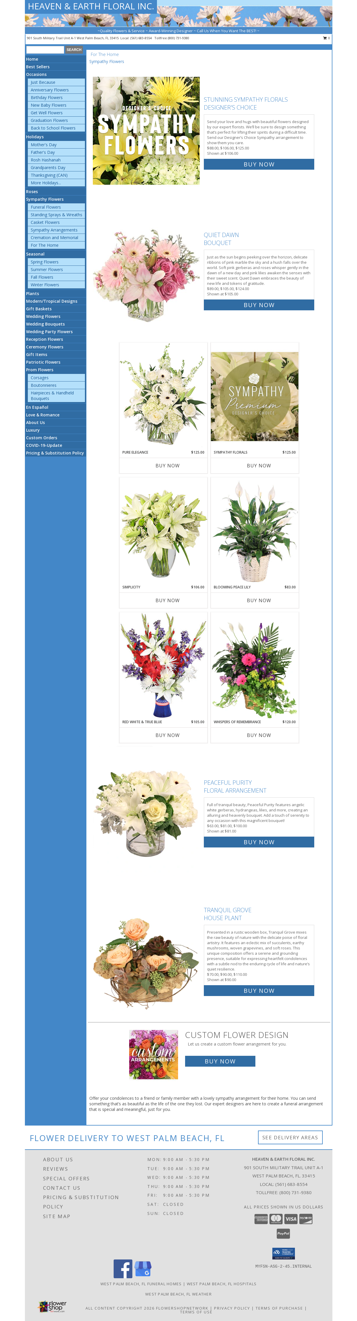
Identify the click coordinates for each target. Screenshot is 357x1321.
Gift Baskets (39, 308)
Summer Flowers (47, 269)
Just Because (43, 82)
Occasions (36, 74)
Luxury (33, 430)
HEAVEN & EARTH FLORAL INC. (91, 6)
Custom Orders (41, 437)
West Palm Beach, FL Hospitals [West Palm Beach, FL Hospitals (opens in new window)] (222, 1283)
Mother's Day (44, 144)
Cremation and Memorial (54, 237)
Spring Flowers (45, 262)
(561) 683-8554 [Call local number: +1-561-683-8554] (141, 38)
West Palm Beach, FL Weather (178, 1294)
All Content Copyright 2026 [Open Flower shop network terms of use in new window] (120, 1308)
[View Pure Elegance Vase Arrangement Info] (163, 396)
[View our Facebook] (123, 1276)
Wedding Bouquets (45, 324)
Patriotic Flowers (43, 362)
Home (32, 59)
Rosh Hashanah (46, 160)
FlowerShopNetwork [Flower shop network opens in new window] (182, 1308)
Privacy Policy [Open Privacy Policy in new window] (232, 1308)
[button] (283, 1253)
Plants (32, 293)
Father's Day (43, 152)
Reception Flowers (44, 339)
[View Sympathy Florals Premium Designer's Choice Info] (255, 396)
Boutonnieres (44, 385)
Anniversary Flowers (50, 90)
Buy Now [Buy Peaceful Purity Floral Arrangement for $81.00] (259, 842)
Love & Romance (42, 415)
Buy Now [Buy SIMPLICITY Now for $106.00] (168, 600)
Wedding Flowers (43, 316)
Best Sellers (37, 66)
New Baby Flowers (48, 105)
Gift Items (36, 354)
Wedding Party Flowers (49, 331)
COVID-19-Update (44, 445)
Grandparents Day (48, 167)
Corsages (40, 377)
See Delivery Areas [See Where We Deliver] (290, 1137)
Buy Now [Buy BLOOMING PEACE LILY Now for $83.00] (259, 600)
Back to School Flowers (53, 128)
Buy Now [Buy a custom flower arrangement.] (220, 1061)
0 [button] (326, 38)
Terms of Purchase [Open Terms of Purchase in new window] (279, 1308)
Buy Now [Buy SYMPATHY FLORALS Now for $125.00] (259, 465)
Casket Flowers (45, 222)
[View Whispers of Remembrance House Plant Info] (255, 665)
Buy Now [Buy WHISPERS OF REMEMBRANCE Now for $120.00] (259, 735)
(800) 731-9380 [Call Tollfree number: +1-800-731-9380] (295, 1192)
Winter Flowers (45, 284)
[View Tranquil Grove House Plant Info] (147, 949)
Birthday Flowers (47, 97)
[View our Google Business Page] (143, 1276)
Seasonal (35, 254)
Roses (32, 191)
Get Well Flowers (47, 112)
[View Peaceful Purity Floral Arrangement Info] (147, 811)
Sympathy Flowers (45, 199)
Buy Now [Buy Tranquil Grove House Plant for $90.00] (259, 991)
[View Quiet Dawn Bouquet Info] (147, 268)
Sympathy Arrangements (54, 230)
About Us (35, 422)
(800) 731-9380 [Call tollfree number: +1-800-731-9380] (178, 38)
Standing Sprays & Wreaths (56, 214)
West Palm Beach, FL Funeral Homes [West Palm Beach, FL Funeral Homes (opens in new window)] (141, 1283)
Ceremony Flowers (44, 347)
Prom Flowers (39, 369)
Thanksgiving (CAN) (49, 175)
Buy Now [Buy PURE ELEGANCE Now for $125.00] (168, 465)
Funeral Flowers (46, 207)
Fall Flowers (42, 277)
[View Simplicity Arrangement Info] (163, 531)
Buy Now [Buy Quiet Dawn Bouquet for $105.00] (259, 305)
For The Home (45, 245)
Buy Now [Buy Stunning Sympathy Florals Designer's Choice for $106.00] (259, 164)
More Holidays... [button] (46, 182)
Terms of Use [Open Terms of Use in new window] (196, 1312)
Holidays (35, 136)
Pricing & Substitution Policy (55, 453)
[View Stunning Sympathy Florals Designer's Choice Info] (147, 130)
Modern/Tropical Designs (51, 301)
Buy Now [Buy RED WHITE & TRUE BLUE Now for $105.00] (168, 735)
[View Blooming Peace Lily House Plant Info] (255, 531)
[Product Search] (45, 50)
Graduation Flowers (49, 120)
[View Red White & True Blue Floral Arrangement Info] (163, 665)
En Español (37, 407)
